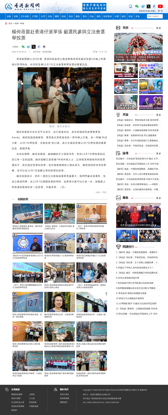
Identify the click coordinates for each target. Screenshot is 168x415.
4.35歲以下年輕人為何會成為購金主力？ (135, 268)
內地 (50, 16)
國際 (57, 16)
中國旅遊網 (33, 406)
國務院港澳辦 (16, 394)
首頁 (10, 23)
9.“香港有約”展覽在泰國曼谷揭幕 (131, 293)
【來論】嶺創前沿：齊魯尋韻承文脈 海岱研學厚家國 (140, 120)
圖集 (78, 16)
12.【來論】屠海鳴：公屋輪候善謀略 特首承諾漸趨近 (141, 309)
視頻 (71, 16)
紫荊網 (14, 410)
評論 (92, 16)
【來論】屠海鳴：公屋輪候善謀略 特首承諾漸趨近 (139, 130)
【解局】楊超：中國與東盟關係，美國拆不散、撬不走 (141, 169)
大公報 (32, 398)
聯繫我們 (63, 402)
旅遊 (130, 16)
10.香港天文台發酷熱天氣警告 (130, 298)
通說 (98, 16)
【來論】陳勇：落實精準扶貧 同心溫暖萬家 (136, 135)
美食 (137, 16)
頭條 (9, 16)
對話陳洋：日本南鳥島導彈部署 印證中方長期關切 (139, 179)
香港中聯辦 (15, 398)
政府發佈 (107, 16)
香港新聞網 (64, 398)
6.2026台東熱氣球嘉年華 (127, 278)
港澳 (16, 16)
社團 (117, 16)
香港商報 (32, 402)
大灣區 (35, 16)
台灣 (43, 16)
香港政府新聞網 (17, 406)
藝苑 (124, 16)
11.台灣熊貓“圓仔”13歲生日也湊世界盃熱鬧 (136, 303)
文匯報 (32, 394)
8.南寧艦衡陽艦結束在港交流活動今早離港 (136, 288)
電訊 (85, 16)
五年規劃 (25, 16)
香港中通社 (64, 394)
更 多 (158, 28)
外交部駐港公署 (17, 402)
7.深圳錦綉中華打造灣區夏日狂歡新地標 (134, 283)
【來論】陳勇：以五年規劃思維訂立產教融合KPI (138, 140)
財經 (64, 16)
